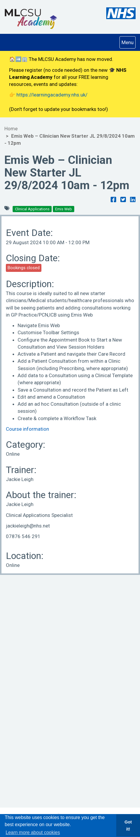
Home (11, 129)
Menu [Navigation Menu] (128, 42)
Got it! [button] (128, 825)
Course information (27, 429)
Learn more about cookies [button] (33, 832)
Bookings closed (24, 267)
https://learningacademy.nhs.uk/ (51, 95)
